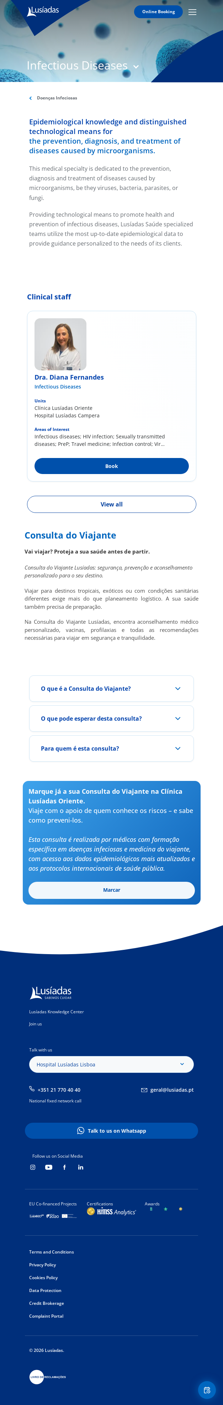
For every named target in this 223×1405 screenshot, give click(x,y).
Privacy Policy (42, 1265)
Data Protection (45, 1290)
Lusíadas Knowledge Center (56, 1012)
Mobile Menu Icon (192, 11)
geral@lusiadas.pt (172, 1089)
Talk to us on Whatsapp (117, 1130)
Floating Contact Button (208, 1390)
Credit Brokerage (46, 1303)
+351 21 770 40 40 (59, 1089)
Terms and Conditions (51, 1252)
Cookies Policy (43, 1278)
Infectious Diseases (57, 386)
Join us (35, 1024)
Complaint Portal (46, 1316)
